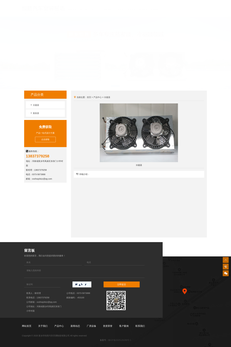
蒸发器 (34, 113)
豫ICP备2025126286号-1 (119, 340)
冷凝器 (34, 105)
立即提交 (121, 284)
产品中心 (97, 97)
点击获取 (45, 139)
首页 (89, 97)
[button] (105, 83)
